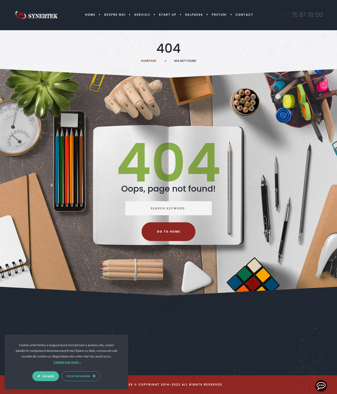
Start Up (167, 15)
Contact (244, 15)
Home (90, 15)
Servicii (142, 15)
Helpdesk (194, 15)
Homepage (148, 61)
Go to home (168, 232)
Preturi (219, 15)
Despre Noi (115, 15)
